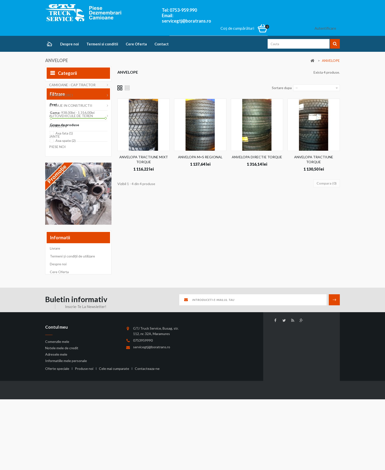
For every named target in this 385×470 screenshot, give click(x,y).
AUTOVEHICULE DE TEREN (71, 117)
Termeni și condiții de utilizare (72, 325)
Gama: (55, 187)
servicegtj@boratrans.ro (151, 419)
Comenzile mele (57, 415)
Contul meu (56, 400)
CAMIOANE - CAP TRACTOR (72, 86)
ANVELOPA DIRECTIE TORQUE (257, 157)
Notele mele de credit (61, 421)
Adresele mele (56, 427)
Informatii (60, 305)
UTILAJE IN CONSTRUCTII (70, 107)
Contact (161, 44)
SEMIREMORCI (61, 96)
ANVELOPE (58, 127)
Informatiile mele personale (66, 434)
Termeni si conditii (102, 44)
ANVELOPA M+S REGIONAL (200, 157)
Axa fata (64, 208)
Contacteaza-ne (147, 457)
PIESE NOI (57, 148)
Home (50, 44)
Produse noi (84, 457)
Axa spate (65, 216)
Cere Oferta (136, 44)
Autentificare (325, 28)
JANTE (54, 138)
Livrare (55, 317)
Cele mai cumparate (114, 457)
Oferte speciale (57, 457)
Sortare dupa (282, 88)
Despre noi (69, 44)
